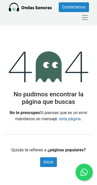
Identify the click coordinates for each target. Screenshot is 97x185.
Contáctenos (74, 7)
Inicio (48, 162)
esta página (70, 118)
